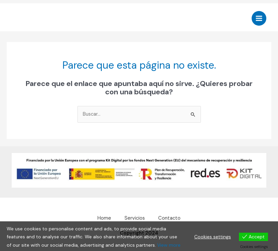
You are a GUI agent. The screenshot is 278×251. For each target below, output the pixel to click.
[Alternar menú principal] (259, 18)
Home (104, 218)
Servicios (134, 218)
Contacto (169, 218)
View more (169, 245)
